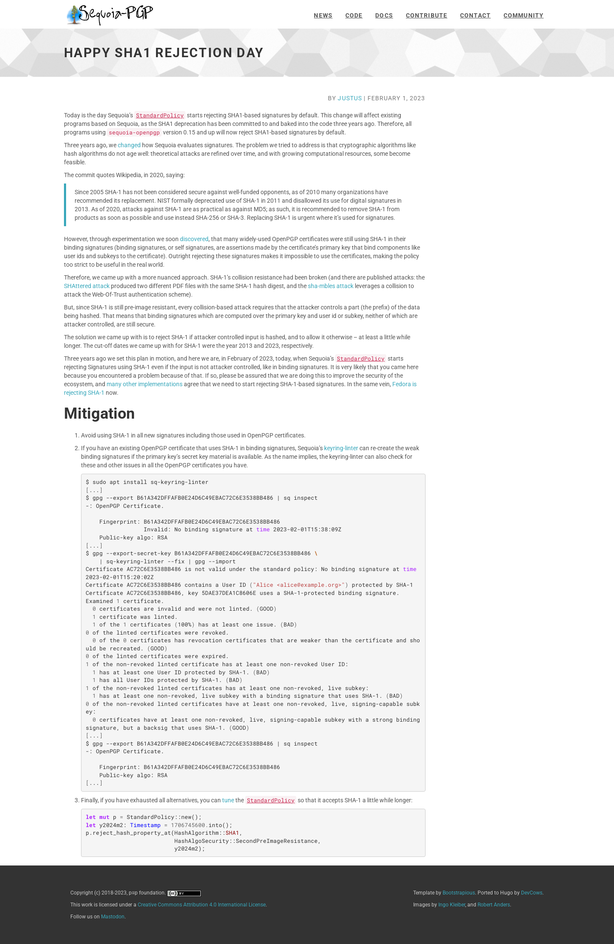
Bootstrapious (459, 893)
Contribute (426, 15)
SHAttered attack (87, 286)
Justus (350, 98)
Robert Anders (494, 905)
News (323, 15)
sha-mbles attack (330, 286)
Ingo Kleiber (451, 905)
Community (524, 15)
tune (228, 800)
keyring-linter (341, 448)
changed (129, 145)
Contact (475, 15)
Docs (384, 15)
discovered (194, 239)
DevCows (531, 893)
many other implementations (144, 384)
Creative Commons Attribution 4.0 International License (202, 905)
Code (353, 15)
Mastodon (113, 917)
